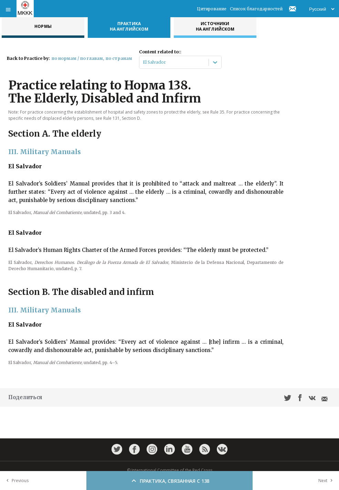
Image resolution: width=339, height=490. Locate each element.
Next (327, 480)
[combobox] (143, 62)
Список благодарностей (256, 8)
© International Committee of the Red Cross (169, 470)
